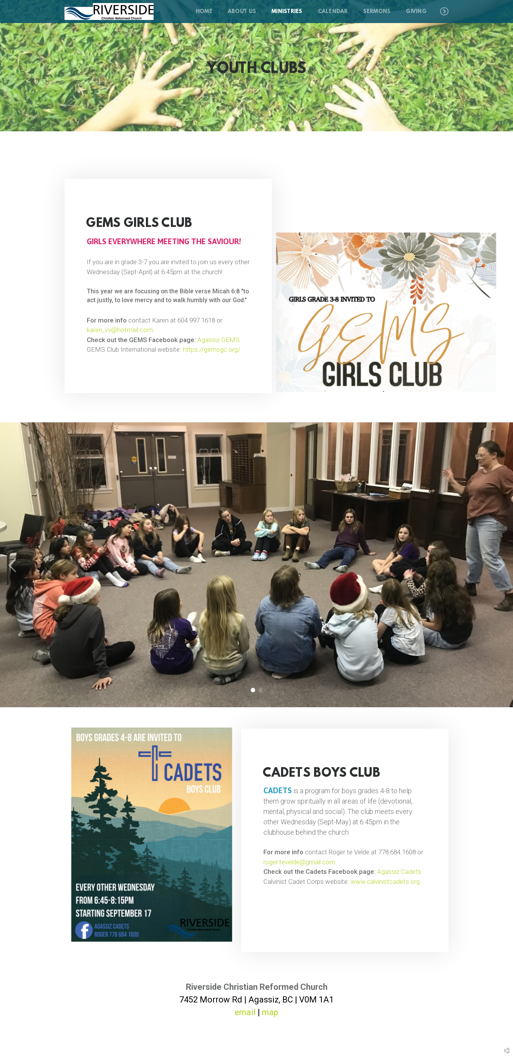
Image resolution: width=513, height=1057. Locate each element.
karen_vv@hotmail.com (120, 327)
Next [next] (500, 565)
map (270, 1012)
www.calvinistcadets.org (385, 881)
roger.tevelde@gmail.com (299, 861)
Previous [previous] (13, 565)
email (245, 1012)
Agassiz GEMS (218, 337)
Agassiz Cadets (399, 871)
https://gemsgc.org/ (211, 347)
